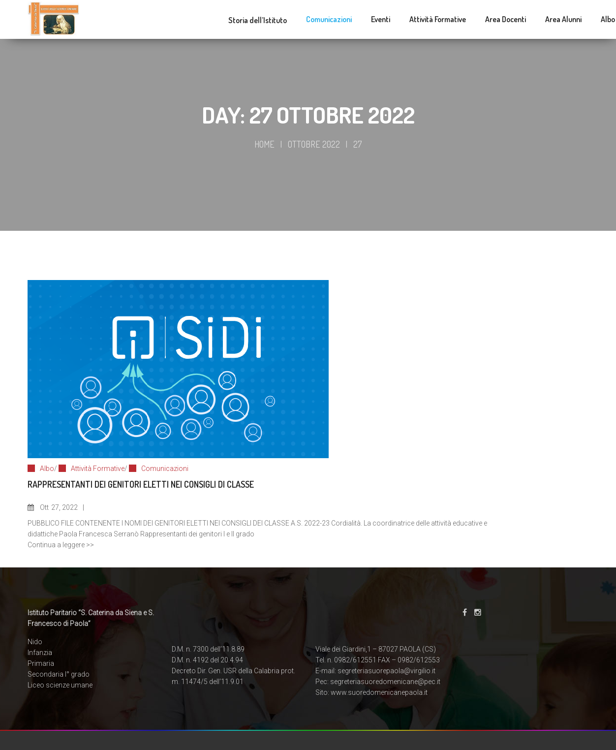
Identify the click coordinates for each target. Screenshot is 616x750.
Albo (47, 468)
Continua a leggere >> (61, 545)
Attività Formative (97, 468)
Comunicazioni (164, 468)
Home (264, 144)
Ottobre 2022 (314, 144)
